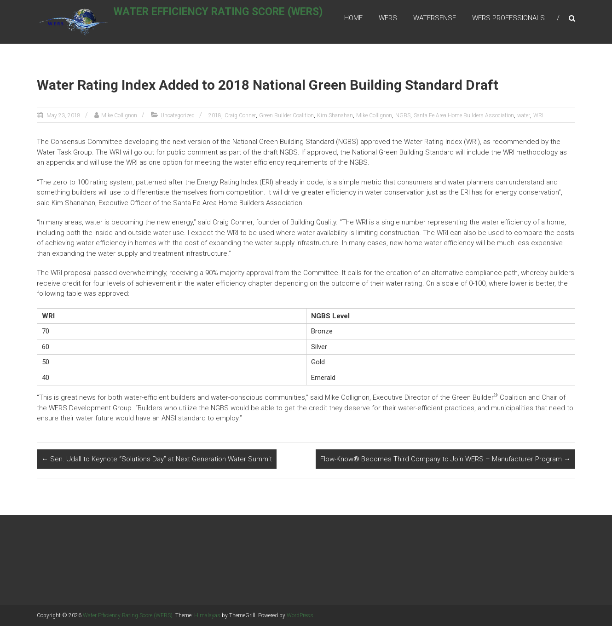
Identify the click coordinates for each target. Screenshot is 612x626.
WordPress (300, 615)
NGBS (402, 115)
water (523, 115)
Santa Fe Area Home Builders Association (464, 115)
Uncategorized (178, 115)
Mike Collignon (119, 115)
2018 (214, 115)
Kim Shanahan (335, 115)
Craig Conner (240, 115)
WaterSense (434, 18)
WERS (388, 18)
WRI (538, 115)
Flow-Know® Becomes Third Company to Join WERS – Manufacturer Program (445, 459)
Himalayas (207, 615)
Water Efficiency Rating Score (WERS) (229, 17)
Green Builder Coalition (286, 115)
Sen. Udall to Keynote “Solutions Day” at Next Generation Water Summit (156, 459)
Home (353, 18)
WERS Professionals (508, 18)
